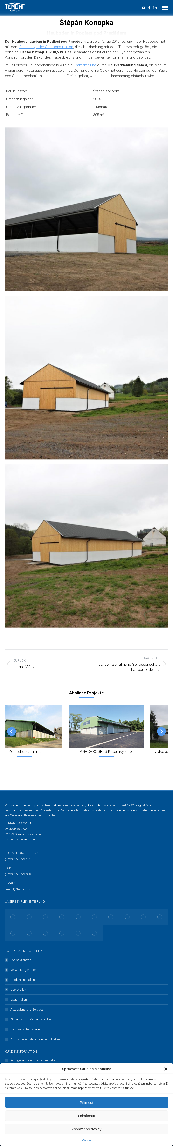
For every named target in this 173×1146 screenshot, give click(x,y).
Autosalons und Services (27, 1009)
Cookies (86, 1139)
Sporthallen (18, 989)
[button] (165, 1069)
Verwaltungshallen (23, 970)
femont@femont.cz (17, 889)
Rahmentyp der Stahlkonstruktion (46, 47)
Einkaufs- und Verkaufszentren (31, 1019)
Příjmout (86, 1102)
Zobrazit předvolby (86, 1129)
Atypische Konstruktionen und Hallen (35, 1039)
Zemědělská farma (25, 751)
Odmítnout (86, 1116)
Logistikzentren (20, 960)
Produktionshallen (22, 980)
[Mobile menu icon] (165, 8)
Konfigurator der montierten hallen (33, 1060)
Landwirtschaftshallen (26, 1029)
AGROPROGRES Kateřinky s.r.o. (106, 751)
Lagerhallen (18, 999)
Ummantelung (85, 65)
